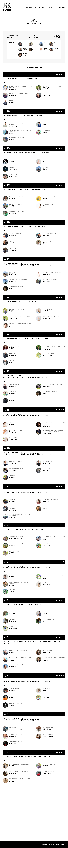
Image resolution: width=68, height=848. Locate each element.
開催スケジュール (43, 7)
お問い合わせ (62, 7)
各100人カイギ (53, 7)
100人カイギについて (31, 7)
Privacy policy (44, 844)
